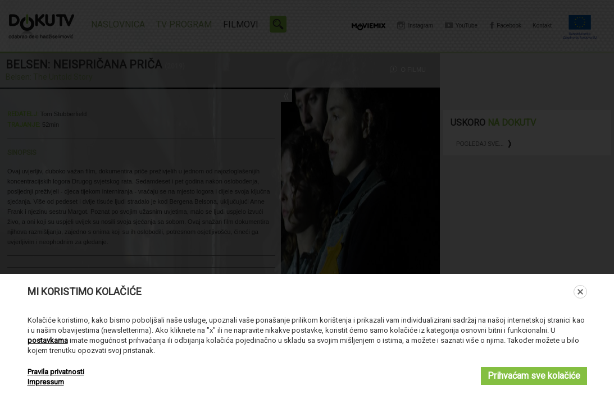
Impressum (46, 382)
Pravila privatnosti (56, 372)
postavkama (48, 340)
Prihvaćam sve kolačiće (534, 375)
